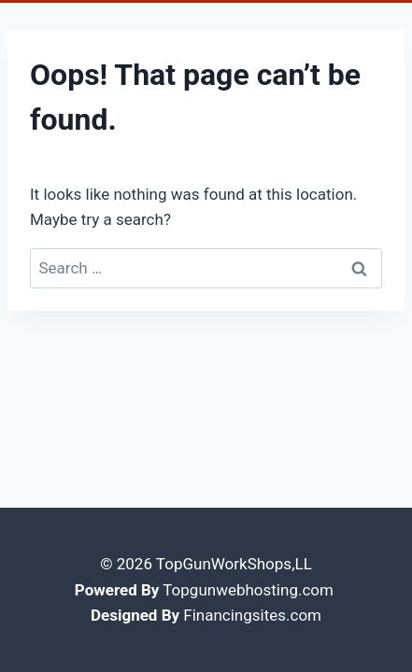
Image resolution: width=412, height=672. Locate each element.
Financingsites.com (252, 615)
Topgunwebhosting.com (248, 590)
